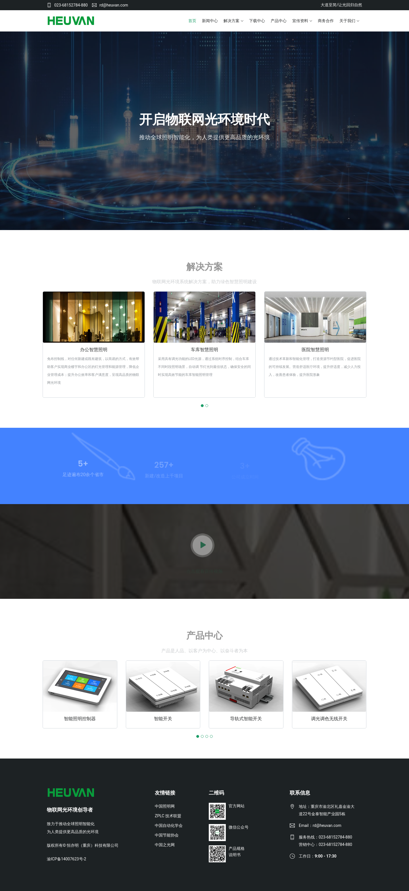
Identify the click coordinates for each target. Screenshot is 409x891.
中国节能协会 (167, 835)
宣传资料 (300, 20)
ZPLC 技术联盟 (168, 815)
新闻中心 (210, 20)
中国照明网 (165, 806)
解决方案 (231, 20)
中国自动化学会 (169, 825)
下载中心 (257, 20)
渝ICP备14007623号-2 (66, 858)
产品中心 (279, 20)
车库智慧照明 (204, 349)
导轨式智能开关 (246, 718)
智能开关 (163, 718)
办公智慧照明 (93, 349)
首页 (192, 20)
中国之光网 (165, 844)
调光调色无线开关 (329, 718)
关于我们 (347, 20)
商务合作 (326, 20)
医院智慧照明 (315, 349)
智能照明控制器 (80, 718)
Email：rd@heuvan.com (320, 825)
